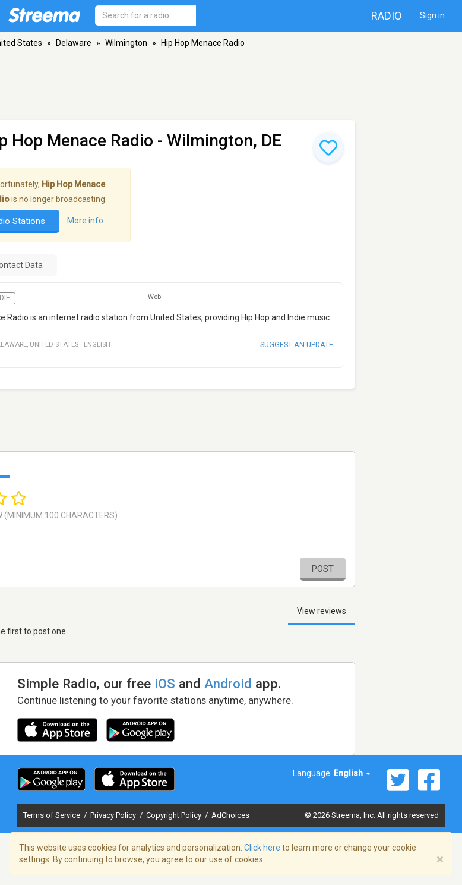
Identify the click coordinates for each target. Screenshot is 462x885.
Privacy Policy (114, 815)
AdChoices (230, 815)
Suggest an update (296, 344)
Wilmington (126, 43)
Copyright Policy (174, 815)
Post (323, 568)
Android (228, 683)
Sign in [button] (432, 15)
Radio (386, 16)
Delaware (73, 43)
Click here (262, 847)
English (352, 773)
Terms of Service (52, 815)
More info (85, 220)
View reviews (321, 611)
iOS (164, 683)
